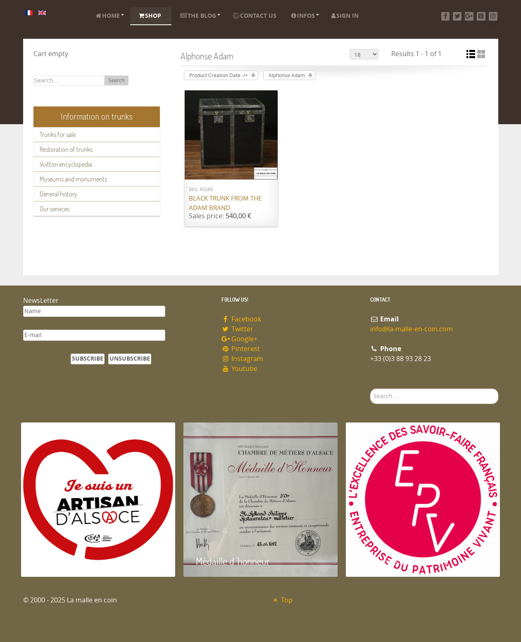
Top (282, 600)
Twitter (237, 329)
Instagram (242, 359)
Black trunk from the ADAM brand (225, 203)
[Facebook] (445, 16)
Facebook (241, 319)
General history (58, 194)
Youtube (239, 369)
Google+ (239, 339)
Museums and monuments (73, 179)
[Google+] (469, 16)
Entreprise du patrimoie (403, 561)
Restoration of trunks (66, 149)
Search (116, 80)
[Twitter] (457, 16)
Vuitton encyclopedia (66, 164)
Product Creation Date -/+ (218, 75)
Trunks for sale (58, 134)
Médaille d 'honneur (233, 561)
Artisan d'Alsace (63, 561)
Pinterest (240, 349)
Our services (54, 209)
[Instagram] (493, 16)
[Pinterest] (481, 16)
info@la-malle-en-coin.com (411, 329)
